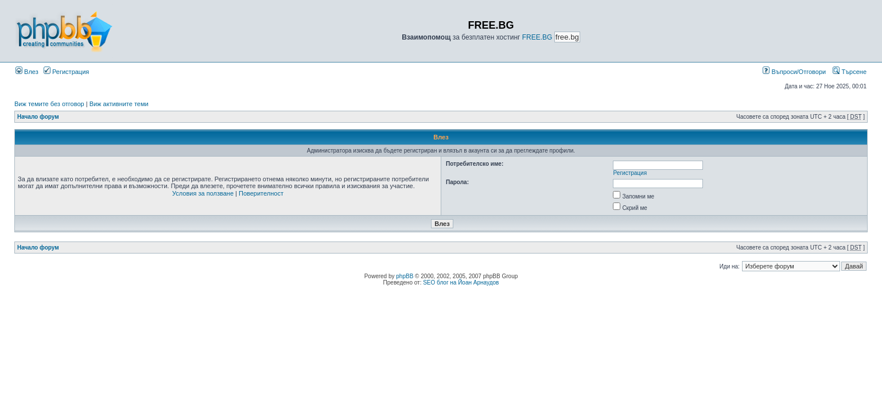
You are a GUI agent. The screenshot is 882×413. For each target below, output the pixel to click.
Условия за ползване (203, 193)
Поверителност (261, 193)
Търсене (850, 71)
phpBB (404, 276)
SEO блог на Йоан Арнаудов (461, 282)
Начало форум (38, 117)
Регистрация (66, 71)
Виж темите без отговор (49, 103)
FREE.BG (537, 37)
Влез (26, 71)
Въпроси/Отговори (794, 71)
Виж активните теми (119, 103)
